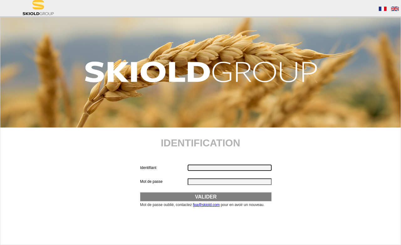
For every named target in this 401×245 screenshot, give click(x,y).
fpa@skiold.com (206, 205)
